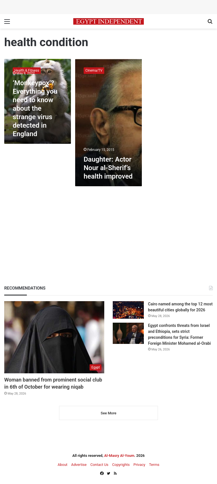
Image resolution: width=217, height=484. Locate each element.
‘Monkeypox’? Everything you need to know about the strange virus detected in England (35, 108)
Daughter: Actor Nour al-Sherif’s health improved (108, 167)
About (63, 464)
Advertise (79, 464)
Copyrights (121, 464)
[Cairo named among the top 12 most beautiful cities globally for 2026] (128, 309)
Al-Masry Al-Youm (119, 455)
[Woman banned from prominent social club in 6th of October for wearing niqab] (54, 337)
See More (108, 413)
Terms (154, 464)
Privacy (139, 464)
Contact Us (99, 464)
